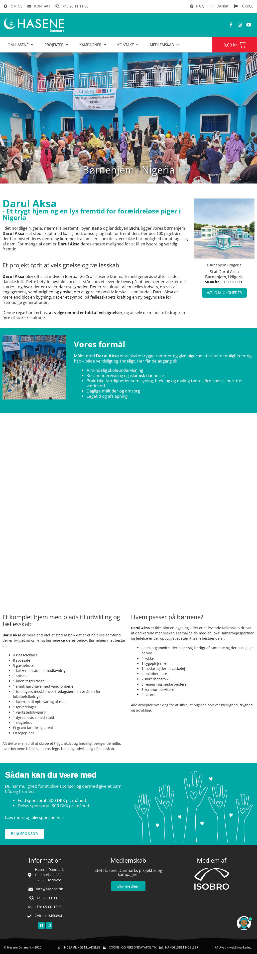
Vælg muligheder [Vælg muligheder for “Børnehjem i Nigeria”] (224, 293)
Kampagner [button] (92, 44)
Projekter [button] (56, 44)
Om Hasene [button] (20, 44)
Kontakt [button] (127, 44)
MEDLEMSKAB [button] (164, 44)
